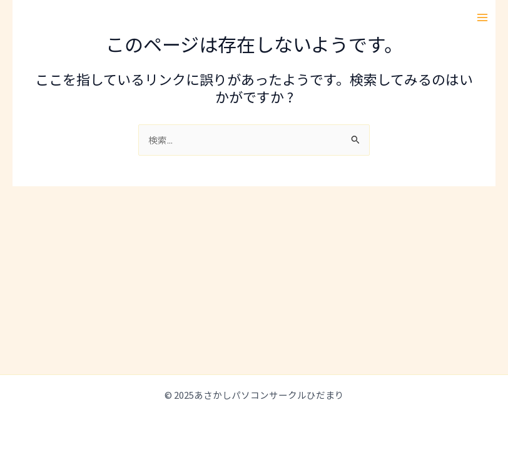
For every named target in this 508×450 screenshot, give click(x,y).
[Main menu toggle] (482, 17)
